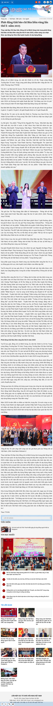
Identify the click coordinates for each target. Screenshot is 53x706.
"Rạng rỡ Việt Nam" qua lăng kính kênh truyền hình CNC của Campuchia (9, 620)
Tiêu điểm (5, 522)
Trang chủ (4, 19)
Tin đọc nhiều (8, 535)
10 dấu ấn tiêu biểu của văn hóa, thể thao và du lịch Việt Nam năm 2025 (27, 579)
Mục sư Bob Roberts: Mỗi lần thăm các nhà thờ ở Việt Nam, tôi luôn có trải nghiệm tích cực (43, 641)
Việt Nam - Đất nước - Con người (19, 19)
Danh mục (5, 2)
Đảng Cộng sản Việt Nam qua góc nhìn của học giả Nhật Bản (26, 620)
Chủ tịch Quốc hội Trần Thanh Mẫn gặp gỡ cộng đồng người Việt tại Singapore (8, 661)
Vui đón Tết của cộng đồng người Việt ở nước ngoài (8, 640)
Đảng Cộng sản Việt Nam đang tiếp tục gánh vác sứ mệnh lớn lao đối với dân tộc (43, 621)
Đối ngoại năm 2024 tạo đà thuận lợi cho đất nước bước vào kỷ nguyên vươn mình (26, 641)
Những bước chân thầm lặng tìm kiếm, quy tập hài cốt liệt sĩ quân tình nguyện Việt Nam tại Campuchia (8, 682)
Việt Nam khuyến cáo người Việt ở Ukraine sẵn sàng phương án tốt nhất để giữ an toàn (43, 661)
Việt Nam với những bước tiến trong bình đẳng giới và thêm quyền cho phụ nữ (26, 660)
